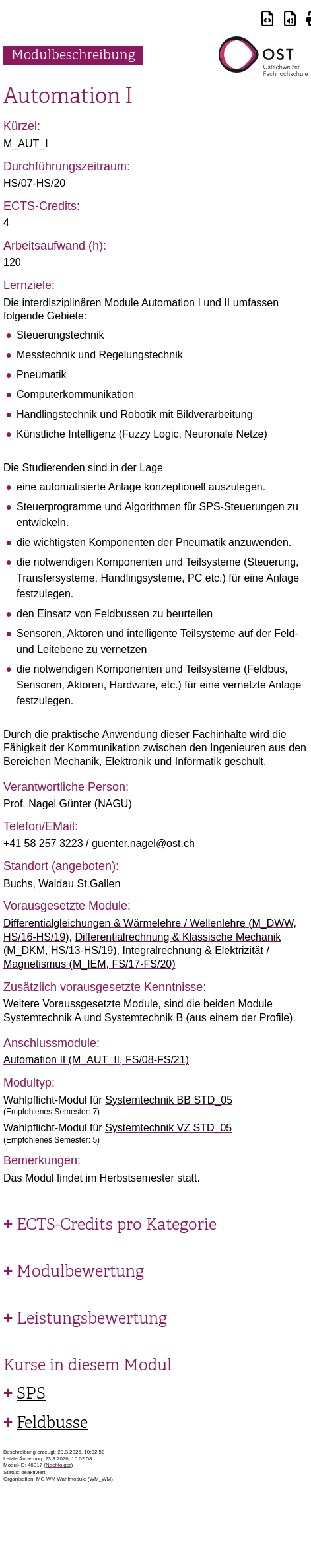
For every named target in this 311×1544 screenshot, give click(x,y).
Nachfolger (58, 1465)
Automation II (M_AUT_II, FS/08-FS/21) (96, 1059)
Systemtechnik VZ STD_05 (168, 1127)
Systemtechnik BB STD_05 (168, 1100)
